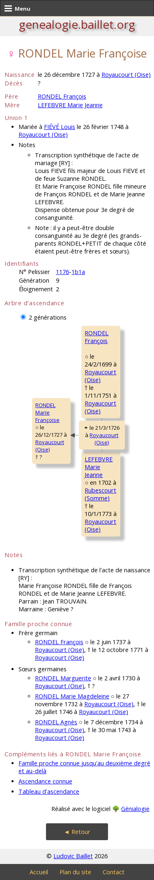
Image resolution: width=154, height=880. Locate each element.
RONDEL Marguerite (63, 678)
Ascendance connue (45, 781)
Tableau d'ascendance (48, 791)
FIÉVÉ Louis (59, 127)
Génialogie (135, 809)
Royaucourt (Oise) (126, 74)
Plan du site (75, 872)
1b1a (78, 272)
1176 (62, 272)
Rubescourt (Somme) (100, 494)
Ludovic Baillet (73, 856)
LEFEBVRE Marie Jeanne (70, 105)
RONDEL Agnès (56, 722)
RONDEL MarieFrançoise (47, 412)
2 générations (48, 317)
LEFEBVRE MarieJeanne (99, 467)
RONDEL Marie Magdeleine (72, 696)
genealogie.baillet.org (77, 24)
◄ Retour (77, 832)
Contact (113, 872)
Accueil (39, 872)
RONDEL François (62, 96)
